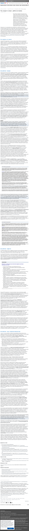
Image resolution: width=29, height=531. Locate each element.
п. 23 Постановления (21, 328)
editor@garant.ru (14, 513)
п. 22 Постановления (21, 132)
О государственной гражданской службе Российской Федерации (16, 178)
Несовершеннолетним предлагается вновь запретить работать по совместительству (15, 458)
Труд (20, 5)
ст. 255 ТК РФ (10, 111)
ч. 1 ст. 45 (18, 492)
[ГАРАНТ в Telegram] (7, 1)
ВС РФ (19, 499)
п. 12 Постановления (12, 305)
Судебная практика (3, 5)
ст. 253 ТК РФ (7, 77)
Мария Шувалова (5, 496)
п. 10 (18, 137)
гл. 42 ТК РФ (22, 252)
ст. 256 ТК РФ (8, 112)
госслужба (3, 498)
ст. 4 (15, 492)
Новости (7, 502)
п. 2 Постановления (16, 355)
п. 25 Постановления (15, 214)
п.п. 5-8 (16, 137)
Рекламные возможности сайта (22, 514)
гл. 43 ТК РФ (2, 161)
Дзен (11, 502)
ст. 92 (23, 300)
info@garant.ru (25, 527)
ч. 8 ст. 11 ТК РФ (9, 56)
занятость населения (8, 498)
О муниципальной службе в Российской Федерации (10, 489)
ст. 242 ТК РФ (15, 298)
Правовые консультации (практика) (20, 476)
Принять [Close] (10, 528)
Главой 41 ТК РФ (3, 333)
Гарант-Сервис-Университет (17, 529)
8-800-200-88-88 (2, 510)
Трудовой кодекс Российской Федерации (8, 448)
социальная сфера (3, 499)
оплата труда (13, 498)
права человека (22, 498)
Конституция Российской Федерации (7, 444)
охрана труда (17, 498)
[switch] (7, 3)
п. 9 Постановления (19, 368)
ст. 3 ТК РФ (10, 482)
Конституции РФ (26, 188)
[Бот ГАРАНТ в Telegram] (9, 1)
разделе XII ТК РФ (16, 18)
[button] (26, 1)
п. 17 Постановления (14, 393)
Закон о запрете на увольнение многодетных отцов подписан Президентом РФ (14, 460)
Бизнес (14, 5)
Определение (3, 223)
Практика (17, 5)
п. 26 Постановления (22, 162)
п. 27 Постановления (21, 219)
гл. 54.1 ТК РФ (15, 161)
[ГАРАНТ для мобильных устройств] (2, 1)
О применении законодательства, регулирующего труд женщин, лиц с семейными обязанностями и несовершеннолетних (15, 446)
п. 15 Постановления (15, 377)
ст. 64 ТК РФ (20, 93)
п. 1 (14, 137)
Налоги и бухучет (10, 5)
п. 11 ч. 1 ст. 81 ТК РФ (23, 137)
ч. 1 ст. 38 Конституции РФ (20, 184)
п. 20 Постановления (22, 125)
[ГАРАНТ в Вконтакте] (3, 1)
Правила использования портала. (20, 522)
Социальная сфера (25, 5)
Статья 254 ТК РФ (3, 127)
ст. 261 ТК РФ (24, 147)
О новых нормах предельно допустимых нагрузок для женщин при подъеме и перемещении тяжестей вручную (14, 494)
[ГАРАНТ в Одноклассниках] (10, 1)
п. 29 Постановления (9, 432)
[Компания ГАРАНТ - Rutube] (11, 1)
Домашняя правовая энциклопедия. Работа (7, 464)
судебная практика (8, 499)
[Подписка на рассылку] (0, 1)
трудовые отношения (15, 499)
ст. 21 (9, 492)
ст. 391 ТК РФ (13, 492)
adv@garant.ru (15, 514)
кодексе (5, 145)
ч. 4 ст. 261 (6, 134)
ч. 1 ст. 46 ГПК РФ (23, 492)
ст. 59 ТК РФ (3, 236)
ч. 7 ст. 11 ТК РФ (6, 46)
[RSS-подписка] (13, 1)
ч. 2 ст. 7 (16, 184)
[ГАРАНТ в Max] (6, 1)
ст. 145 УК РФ (14, 96)
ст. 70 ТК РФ (7, 367)
